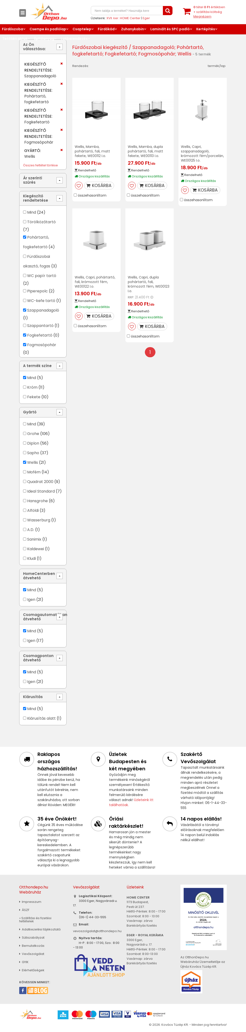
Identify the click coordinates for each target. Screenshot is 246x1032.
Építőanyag (44, 38)
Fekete (33, 397)
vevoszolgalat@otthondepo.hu (97, 931)
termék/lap (217, 66)
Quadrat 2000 (40, 481)
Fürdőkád (106, 29)
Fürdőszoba (12, 29)
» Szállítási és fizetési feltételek (35, 919)
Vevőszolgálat (31, 954)
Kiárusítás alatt (41, 718)
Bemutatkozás (31, 945)
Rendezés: (80, 66)
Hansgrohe (37, 501)
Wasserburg (38, 520)
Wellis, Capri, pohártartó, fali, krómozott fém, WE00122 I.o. (95, 282)
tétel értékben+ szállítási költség (209, 12)
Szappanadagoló (43, 310)
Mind (31, 212)
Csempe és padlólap (48, 29)
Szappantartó (40, 325)
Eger (146, 18)
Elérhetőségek (31, 970)
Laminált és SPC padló (170, 29)
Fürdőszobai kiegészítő (100, 47)
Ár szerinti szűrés (32, 180)
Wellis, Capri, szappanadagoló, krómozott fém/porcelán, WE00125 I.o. (202, 153)
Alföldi (33, 510)
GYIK (24, 962)
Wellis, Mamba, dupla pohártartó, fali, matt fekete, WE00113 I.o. (145, 151)
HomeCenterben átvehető (39, 575)
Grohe (33, 433)
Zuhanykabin (132, 29)
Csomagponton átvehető (38, 658)
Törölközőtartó (41, 222)
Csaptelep (82, 29)
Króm (32, 387)
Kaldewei (35, 549)
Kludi (31, 558)
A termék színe (37, 365)
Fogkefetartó (39, 335)
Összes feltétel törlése (40, 165)
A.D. (30, 529)
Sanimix (34, 539)
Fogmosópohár (41, 345)
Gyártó (30, 412)
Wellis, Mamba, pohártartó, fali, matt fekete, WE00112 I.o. (92, 151)
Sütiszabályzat (31, 937)
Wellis (33, 462)
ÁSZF (24, 910)
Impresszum (30, 901)
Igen (31, 599)
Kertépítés (205, 29)
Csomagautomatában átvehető (45, 617)
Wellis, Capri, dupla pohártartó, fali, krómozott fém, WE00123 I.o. (148, 284)
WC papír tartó (41, 275)
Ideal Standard (41, 491)
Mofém (34, 472)
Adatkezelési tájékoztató (40, 929)
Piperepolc (37, 291)
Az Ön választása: (34, 46)
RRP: (131, 297)
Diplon (33, 443)
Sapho (33, 453)
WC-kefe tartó (41, 300)
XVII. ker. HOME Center (123, 18)
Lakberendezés (74, 38)
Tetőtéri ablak (15, 38)
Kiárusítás (33, 696)
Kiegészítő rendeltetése (35, 198)
